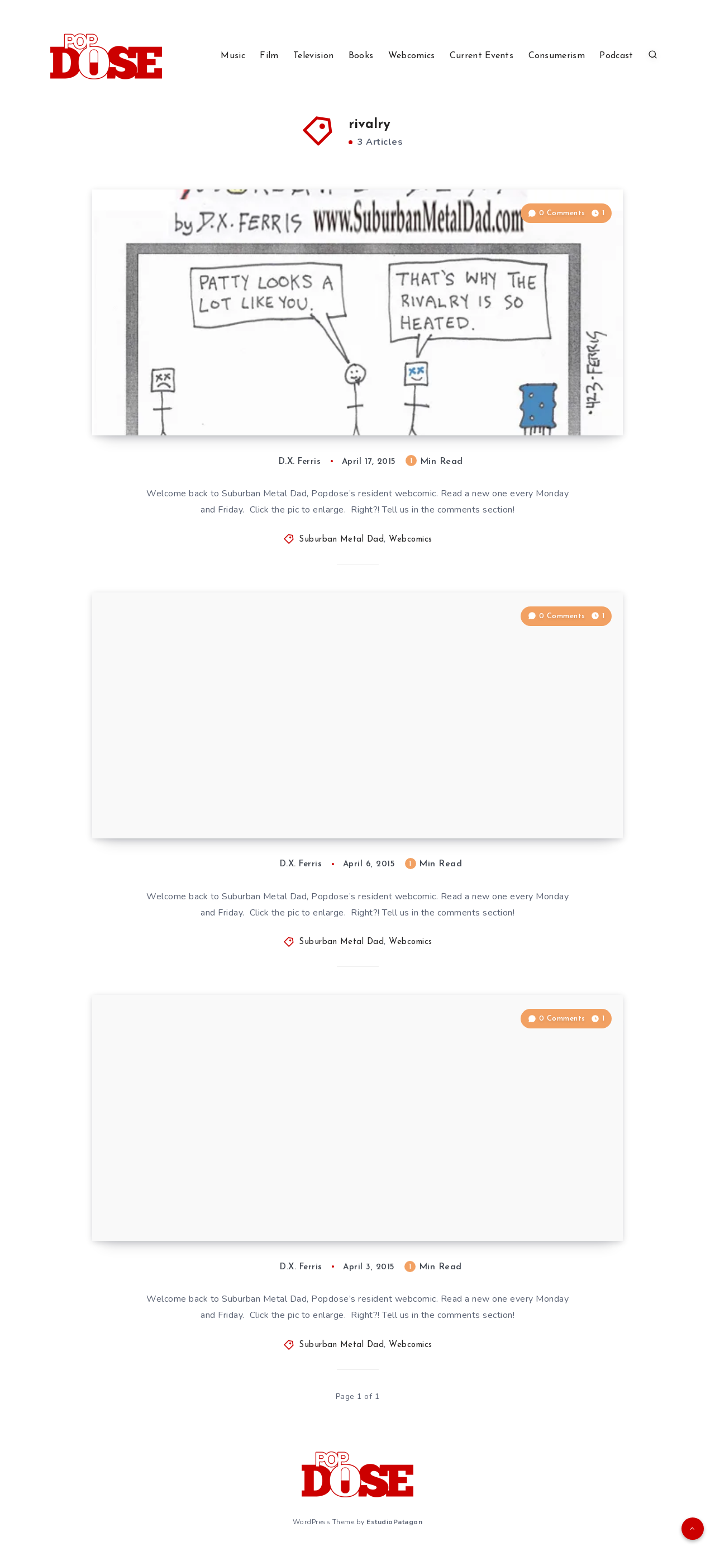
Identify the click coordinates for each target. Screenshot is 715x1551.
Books (361, 55)
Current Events (481, 55)
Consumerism (556, 55)
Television (313, 55)
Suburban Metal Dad (341, 539)
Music (233, 55)
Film (269, 55)
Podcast (616, 55)
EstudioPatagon (394, 1521)
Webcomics (411, 55)
